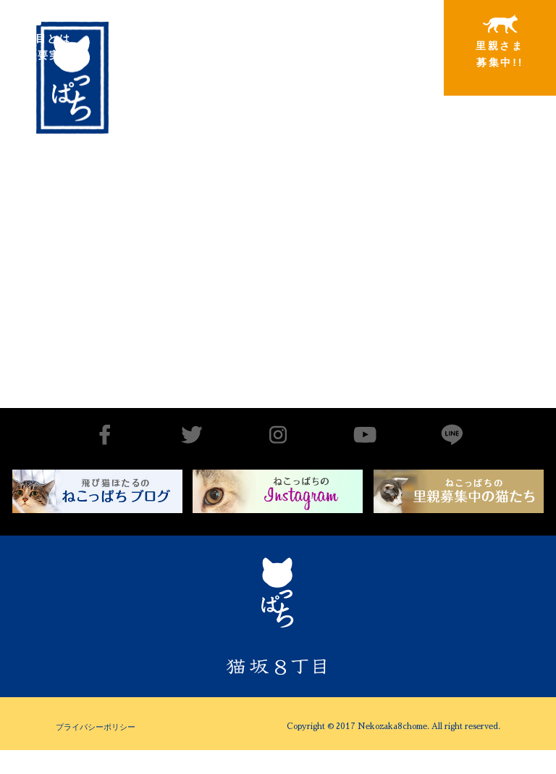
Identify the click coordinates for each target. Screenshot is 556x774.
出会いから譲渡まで (148, 40)
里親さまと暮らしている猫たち (265, 52)
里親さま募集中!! (500, 41)
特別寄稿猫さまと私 (383, 41)
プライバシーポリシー (95, 727)
